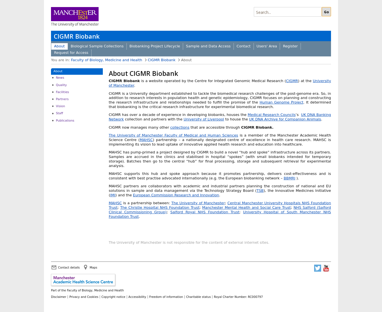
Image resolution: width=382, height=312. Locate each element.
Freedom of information (166, 296)
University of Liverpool (204, 119)
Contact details (69, 267)
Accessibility (137, 296)
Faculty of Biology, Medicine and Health (106, 60)
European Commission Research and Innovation (176, 195)
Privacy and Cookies (83, 296)
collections (179, 127)
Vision (60, 106)
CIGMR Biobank (77, 36)
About (59, 46)
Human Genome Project (281, 102)
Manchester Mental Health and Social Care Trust (246, 207)
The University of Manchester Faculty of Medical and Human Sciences (173, 135)
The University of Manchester (198, 203)
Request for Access (71, 52)
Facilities (62, 92)
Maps (93, 267)
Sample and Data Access (208, 46)
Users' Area (267, 46)
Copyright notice (113, 296)
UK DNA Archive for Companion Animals (285, 119)
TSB (260, 190)
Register (290, 46)
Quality (61, 85)
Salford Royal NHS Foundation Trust (204, 212)
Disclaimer (58, 296)
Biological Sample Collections (97, 46)
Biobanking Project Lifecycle (155, 46)
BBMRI (289, 178)
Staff (59, 113)
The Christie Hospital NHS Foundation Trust (159, 207)
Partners (62, 99)
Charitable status (198, 296)
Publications (65, 120)
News (60, 78)
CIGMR (292, 81)
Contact (244, 46)
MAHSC (146, 140)
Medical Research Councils (272, 115)
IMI (113, 195)
